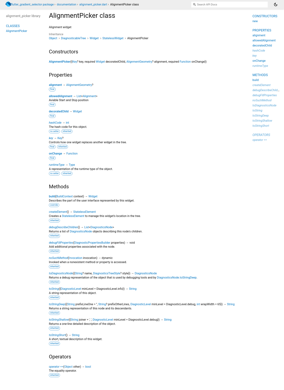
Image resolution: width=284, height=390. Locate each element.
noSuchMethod (58, 258)
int (67, 122)
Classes (13, 26)
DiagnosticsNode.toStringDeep (177, 277)
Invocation (75, 258)
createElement (58, 212)
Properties (261, 30)
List (79, 96)
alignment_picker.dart (93, 4)
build (52, 196)
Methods (260, 75)
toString (54, 289)
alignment (55, 85)
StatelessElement (84, 212)
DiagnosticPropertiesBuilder (92, 242)
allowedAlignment (60, 96)
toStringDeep (57, 304)
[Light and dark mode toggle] (276, 4)
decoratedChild (58, 111)
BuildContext (64, 196)
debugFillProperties (61, 242)
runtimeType (56, 164)
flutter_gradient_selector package (32, 4)
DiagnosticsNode (101, 227)
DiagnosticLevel (71, 289)
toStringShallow (59, 319)
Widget (94, 38)
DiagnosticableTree (73, 38)
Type (72, 164)
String (78, 273)
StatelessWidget (113, 38)
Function (185, 61)
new (255, 21)
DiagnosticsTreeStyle (106, 273)
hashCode (55, 122)
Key (74, 61)
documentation (66, 4)
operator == (56, 366)
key (51, 138)
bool (88, 366)
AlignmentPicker (59, 61)
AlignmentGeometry (139, 61)
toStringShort (57, 335)
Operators (261, 135)
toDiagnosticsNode (61, 273)
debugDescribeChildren (63, 227)
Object (53, 38)
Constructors (264, 16)
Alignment (89, 96)
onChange (55, 153)
